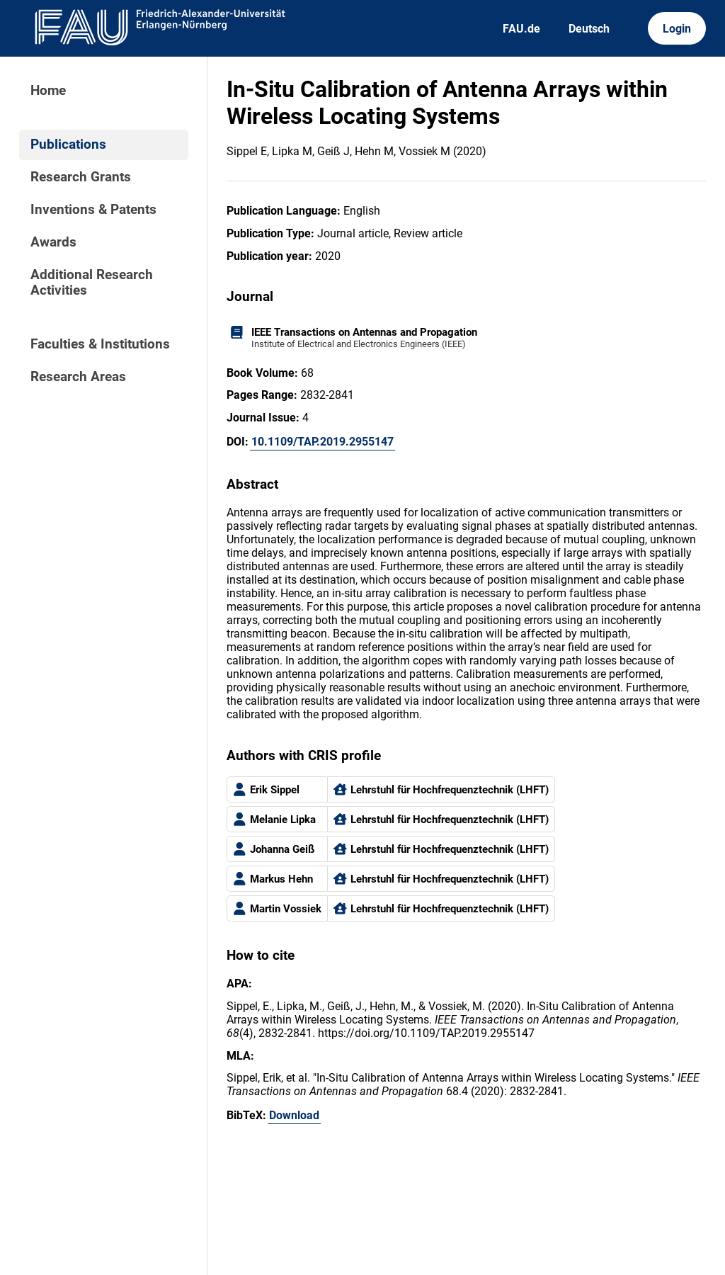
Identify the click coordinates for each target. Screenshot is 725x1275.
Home (48, 90)
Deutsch (589, 28)
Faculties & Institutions (100, 344)
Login (677, 28)
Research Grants (80, 177)
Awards (53, 242)
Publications (68, 144)
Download (294, 1115)
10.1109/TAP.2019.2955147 (322, 441)
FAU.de (521, 28)
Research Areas (78, 377)
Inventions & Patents (93, 209)
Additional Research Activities (91, 282)
